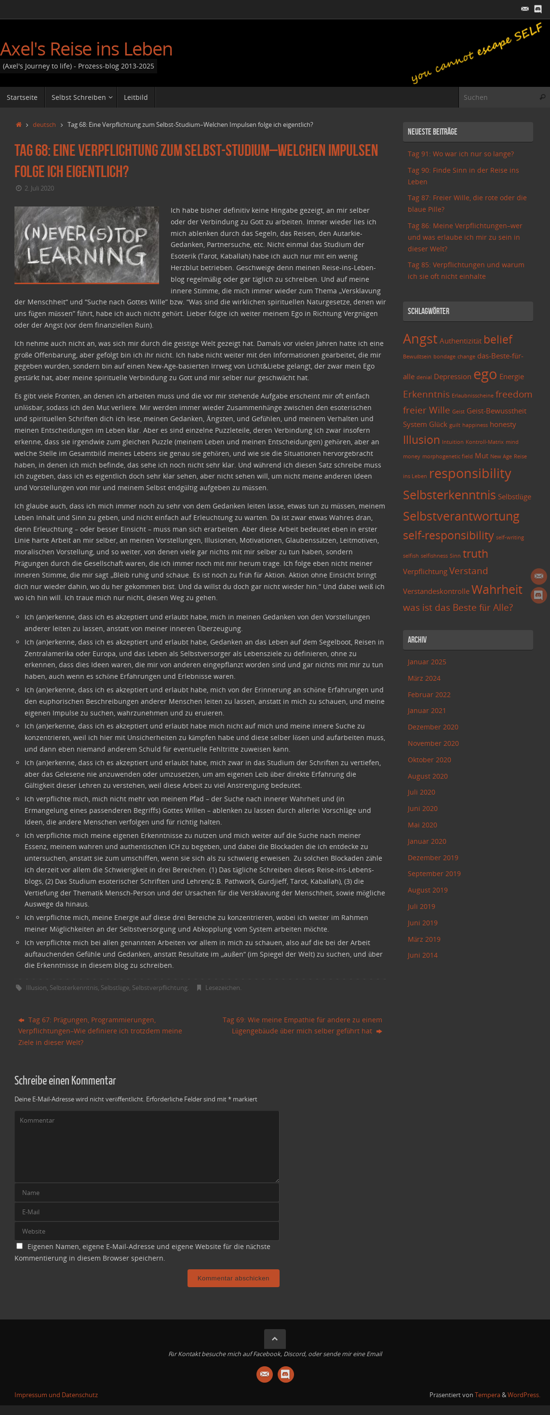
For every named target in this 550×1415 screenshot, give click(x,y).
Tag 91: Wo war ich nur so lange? (461, 153)
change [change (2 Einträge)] (466, 356)
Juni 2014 (423, 955)
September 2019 (434, 873)
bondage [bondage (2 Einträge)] (444, 356)
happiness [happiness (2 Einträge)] (475, 425)
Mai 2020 (422, 824)
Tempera (487, 1395)
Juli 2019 (421, 906)
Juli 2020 (421, 792)
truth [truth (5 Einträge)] (475, 553)
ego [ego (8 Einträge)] (485, 374)
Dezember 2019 (433, 857)
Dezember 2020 (433, 726)
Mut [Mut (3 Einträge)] (481, 456)
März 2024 (424, 678)
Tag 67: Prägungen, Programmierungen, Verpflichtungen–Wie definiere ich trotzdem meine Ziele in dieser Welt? (100, 1031)
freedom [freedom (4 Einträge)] (514, 393)
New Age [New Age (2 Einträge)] (501, 456)
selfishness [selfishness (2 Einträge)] (434, 555)
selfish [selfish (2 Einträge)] (411, 555)
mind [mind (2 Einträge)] (512, 442)
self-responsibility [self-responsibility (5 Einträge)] (448, 535)
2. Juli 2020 (39, 188)
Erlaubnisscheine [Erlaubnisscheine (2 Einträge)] (473, 395)
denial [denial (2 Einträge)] (424, 377)
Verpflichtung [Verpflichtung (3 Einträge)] (425, 571)
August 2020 (428, 776)
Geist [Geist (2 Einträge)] (458, 411)
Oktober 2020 (429, 759)
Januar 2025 (427, 661)
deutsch (44, 125)
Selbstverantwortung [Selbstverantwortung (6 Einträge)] (461, 516)
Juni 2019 (423, 922)
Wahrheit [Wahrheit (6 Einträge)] (497, 589)
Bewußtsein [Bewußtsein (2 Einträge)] (417, 356)
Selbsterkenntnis (74, 988)
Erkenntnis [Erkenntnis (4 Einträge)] (426, 393)
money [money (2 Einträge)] (411, 456)
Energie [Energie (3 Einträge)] (511, 376)
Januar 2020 (427, 841)
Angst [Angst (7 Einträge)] (420, 338)
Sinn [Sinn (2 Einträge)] (455, 555)
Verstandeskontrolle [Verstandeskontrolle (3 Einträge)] (436, 591)
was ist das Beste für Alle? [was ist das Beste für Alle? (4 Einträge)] (458, 607)
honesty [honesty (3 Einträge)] (503, 424)
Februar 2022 (429, 694)
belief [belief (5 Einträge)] (497, 339)
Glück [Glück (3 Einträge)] (438, 424)
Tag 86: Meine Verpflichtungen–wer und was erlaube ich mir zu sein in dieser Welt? (465, 237)
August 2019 (428, 889)
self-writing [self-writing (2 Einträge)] (510, 537)
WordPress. (524, 1395)
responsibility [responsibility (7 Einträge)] (470, 473)
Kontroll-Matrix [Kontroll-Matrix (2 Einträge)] (485, 442)
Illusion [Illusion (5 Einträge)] (421, 439)
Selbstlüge (115, 988)
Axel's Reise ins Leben (86, 49)
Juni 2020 (423, 808)
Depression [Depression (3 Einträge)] (452, 376)
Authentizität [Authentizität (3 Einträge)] (461, 341)
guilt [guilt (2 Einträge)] (454, 425)
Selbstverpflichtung (160, 988)
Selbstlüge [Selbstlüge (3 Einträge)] (514, 497)
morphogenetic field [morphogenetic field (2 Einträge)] (447, 456)
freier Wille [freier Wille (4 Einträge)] (426, 409)
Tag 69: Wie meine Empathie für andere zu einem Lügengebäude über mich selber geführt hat (302, 1025)
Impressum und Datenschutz (56, 1395)
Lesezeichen (222, 988)
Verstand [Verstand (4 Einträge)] (468, 570)
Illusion (36, 988)
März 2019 (424, 939)
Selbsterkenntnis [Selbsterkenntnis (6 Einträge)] (449, 494)
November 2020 (433, 743)
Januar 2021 (427, 710)
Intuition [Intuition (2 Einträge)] (453, 442)
